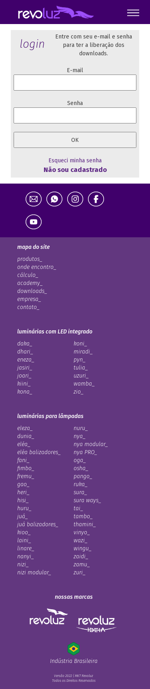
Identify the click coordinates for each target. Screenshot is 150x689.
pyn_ (80, 359)
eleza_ (25, 428)
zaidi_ (81, 556)
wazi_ (81, 540)
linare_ (25, 548)
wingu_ (83, 548)
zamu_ (82, 564)
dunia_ (25, 436)
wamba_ (84, 383)
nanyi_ (25, 556)
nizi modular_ (34, 572)
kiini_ (24, 383)
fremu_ (25, 476)
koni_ (80, 343)
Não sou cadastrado (75, 170)
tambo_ (83, 516)
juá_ (22, 516)
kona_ (24, 391)
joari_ (24, 375)
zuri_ (80, 572)
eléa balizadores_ (39, 452)
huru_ (24, 508)
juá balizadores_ (37, 524)
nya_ (80, 436)
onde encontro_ (36, 267)
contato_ (28, 307)
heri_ (23, 492)
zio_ (79, 391)
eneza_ (25, 359)
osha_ (81, 468)
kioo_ (24, 532)
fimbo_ (25, 468)
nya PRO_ (85, 452)
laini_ (24, 540)
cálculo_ (27, 275)
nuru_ (81, 428)
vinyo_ (82, 532)
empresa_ (29, 299)
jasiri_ (24, 367)
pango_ (83, 476)
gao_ (23, 484)
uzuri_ (81, 375)
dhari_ (25, 351)
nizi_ (23, 564)
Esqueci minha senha (75, 160)
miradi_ (83, 351)
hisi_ (23, 500)
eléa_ (23, 444)
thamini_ (85, 524)
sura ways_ (87, 500)
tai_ (78, 508)
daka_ (24, 343)
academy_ (30, 283)
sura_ (80, 492)
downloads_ (32, 291)
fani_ (23, 460)
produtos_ (29, 259)
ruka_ (81, 484)
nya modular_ (91, 444)
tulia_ (81, 367)
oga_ (80, 460)
